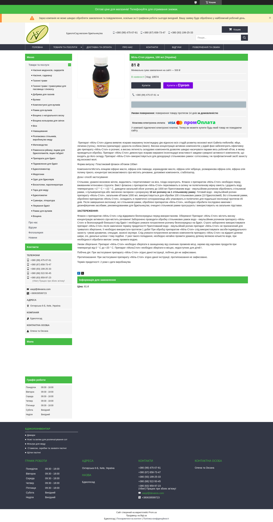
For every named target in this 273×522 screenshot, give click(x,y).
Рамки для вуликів (42, 110)
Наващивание (40, 131)
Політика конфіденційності (156, 518)
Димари (31, 435)
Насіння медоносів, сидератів (48, 70)
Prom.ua (153, 512)
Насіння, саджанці (42, 75)
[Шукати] (244, 38)
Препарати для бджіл (44, 158)
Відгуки (176, 47)
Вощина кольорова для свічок (48, 120)
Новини (33, 237)
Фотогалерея (36, 232)
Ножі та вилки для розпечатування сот (47, 439)
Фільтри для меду (36, 444)
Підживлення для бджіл (45, 163)
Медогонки (38, 174)
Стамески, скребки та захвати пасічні (47, 448)
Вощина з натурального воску (48, 115)
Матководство (40, 145)
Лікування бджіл (41, 205)
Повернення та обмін (206, 47)
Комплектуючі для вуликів (46, 104)
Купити (146, 85)
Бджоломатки (40, 195)
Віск (35, 126)
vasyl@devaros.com (40, 289)
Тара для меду (40, 190)
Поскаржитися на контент (129, 518)
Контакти (152, 47)
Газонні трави (40, 80)
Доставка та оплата (99, 47)
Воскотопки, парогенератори (48, 184)
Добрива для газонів (43, 94)
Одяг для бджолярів (43, 179)
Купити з (178, 85)
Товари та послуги (65, 47)
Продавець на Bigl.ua (136, 515)
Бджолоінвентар (41, 169)
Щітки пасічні (34, 452)
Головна (37, 47)
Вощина (37, 216)
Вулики (36, 99)
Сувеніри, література (44, 200)
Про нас (127, 47)
